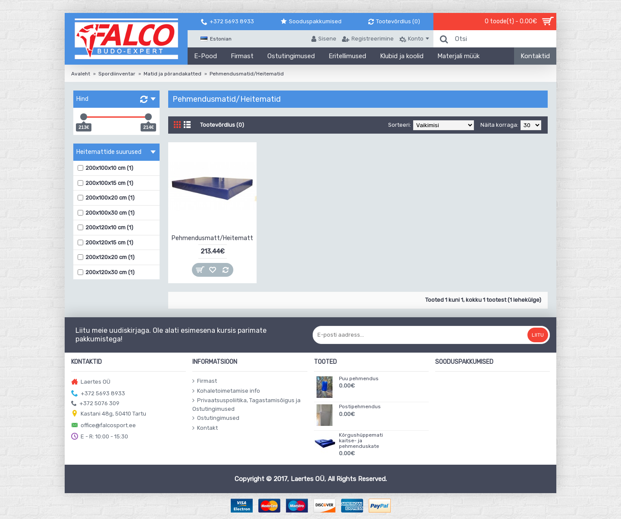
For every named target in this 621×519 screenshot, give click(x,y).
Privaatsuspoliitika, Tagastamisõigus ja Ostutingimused (246, 404)
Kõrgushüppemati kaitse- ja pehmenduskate (361, 440)
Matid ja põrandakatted (172, 74)
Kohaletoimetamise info (226, 390)
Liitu (538, 335)
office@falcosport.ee (103, 426)
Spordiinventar (116, 74)
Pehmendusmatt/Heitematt (212, 238)
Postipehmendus (360, 407)
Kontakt (205, 427)
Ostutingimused (215, 418)
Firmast (204, 381)
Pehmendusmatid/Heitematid (247, 74)
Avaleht (80, 74)
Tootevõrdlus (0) (222, 125)
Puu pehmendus (359, 378)
